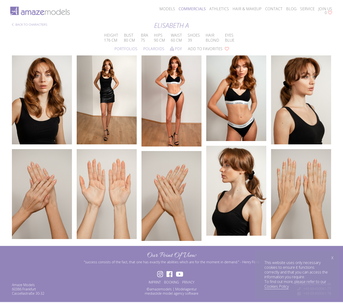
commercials (190, 9)
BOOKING (171, 283)
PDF (176, 48)
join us (323, 9)
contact (272, 9)
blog (289, 9)
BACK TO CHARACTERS (29, 25)
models (165, 9)
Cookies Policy (276, 286)
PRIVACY (188, 283)
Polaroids (153, 48)
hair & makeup (245, 9)
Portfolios (125, 48)
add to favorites (208, 48)
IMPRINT (155, 283)
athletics (217, 9)
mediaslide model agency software (171, 294)
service (305, 9)
